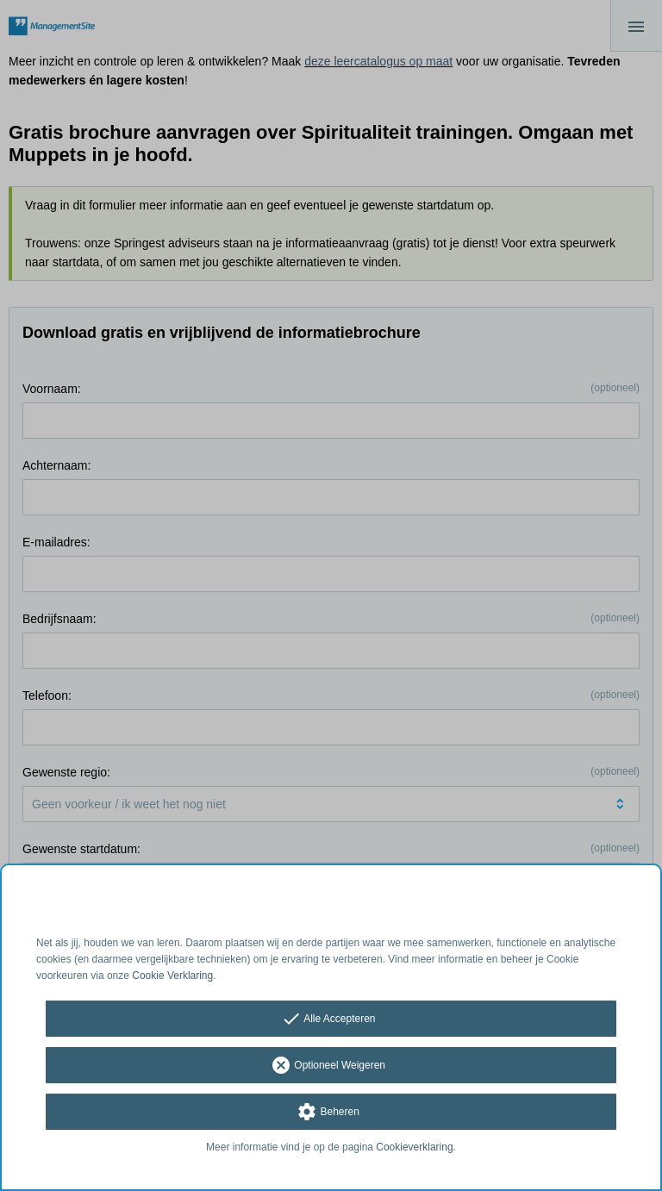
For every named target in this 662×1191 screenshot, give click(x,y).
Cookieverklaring (414, 1147)
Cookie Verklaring (172, 976)
